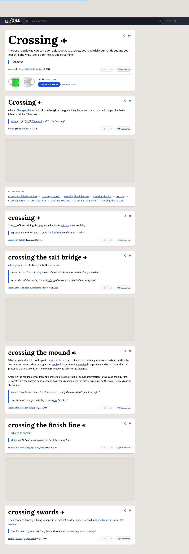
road (90, 51)
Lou (48, 531)
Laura (14, 392)
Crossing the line (102, 196)
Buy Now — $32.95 (49, 84)
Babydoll (16, 440)
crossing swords (51, 196)
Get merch (123, 69)
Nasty (92, 531)
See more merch (69, 84)
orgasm (27, 433)
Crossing (12, 69)
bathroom (57, 232)
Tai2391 (22, 128)
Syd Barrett (31, 538)
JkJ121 (32, 407)
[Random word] (160, 21)
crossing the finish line (18, 447)
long (36, 232)
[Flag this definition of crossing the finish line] (130, 423)
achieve (15, 433)
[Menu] (181, 21)
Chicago (21, 110)
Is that (14, 121)
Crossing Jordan (17, 200)
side (57, 265)
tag (28, 531)
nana (18, 232)
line (57, 440)
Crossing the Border (85, 200)
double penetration (108, 520)
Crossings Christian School (22, 196)
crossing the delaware (76, 196)
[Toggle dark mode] (175, 21)
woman (12, 524)
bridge (13, 265)
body (85, 272)
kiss (55, 400)
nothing (82, 364)
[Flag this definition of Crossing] (129, 35)
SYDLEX (22, 240)
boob (55, 364)
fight (27, 121)
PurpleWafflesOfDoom (28, 69)
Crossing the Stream (112, 200)
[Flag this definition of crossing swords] (130, 510)
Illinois (30, 110)
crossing (12, 240)
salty (52, 265)
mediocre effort (39, 287)
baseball (65, 377)
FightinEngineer (38, 447)
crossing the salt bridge (18, 287)
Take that (36, 121)
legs (41, 225)
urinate (65, 225)
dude (79, 520)
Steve (48, 392)
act (15, 225)
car (69, 51)
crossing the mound (17, 407)
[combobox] (94, 21)
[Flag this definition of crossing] (130, 216)
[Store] (168, 21)
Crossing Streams (60, 200)
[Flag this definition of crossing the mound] (130, 351)
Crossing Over (38, 200)
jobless (79, 110)
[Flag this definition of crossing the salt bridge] (130, 255)
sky (52, 55)
